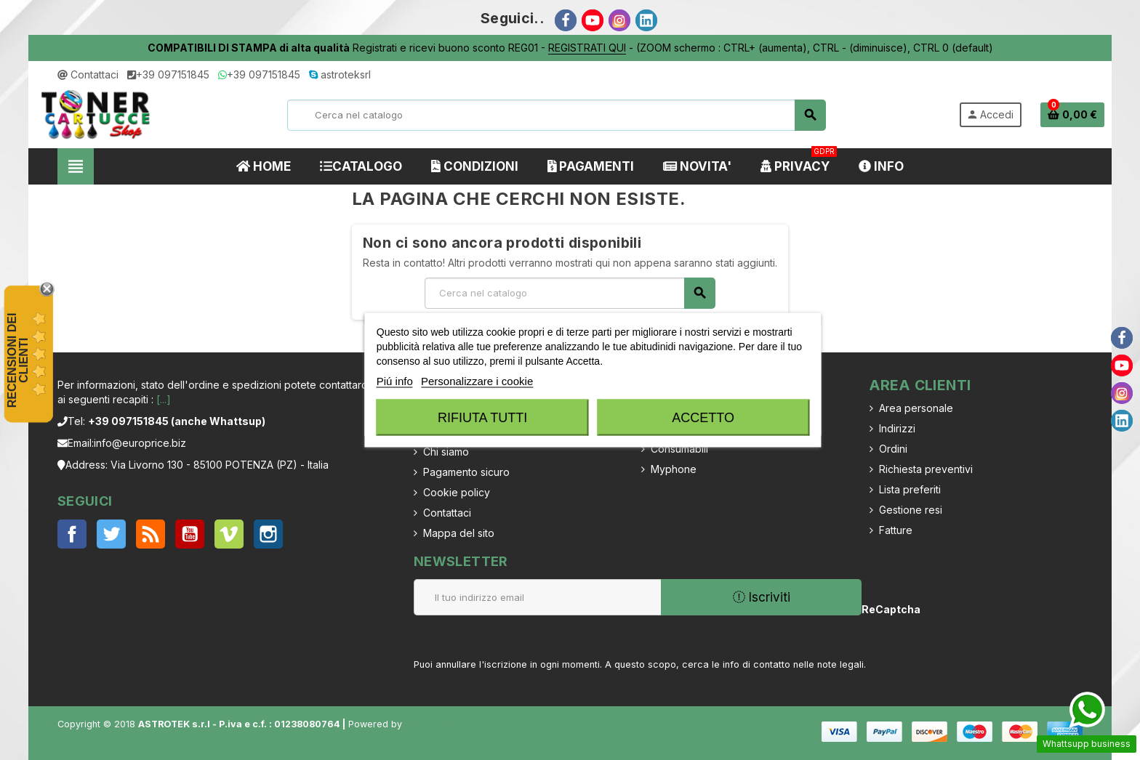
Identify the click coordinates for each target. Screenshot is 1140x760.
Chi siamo (446, 451)
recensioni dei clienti (18, 360)
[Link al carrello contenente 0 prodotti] (1072, 114)
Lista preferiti (910, 489)
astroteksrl (340, 74)
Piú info (395, 381)
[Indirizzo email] (537, 597)
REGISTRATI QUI (587, 47)
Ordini (893, 448)
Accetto (703, 418)
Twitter (111, 534)
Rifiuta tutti (482, 418)
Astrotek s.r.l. (433, 724)
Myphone (674, 469)
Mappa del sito (458, 533)
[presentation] (1005, 619)
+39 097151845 (168, 74)
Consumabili (679, 448)
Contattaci (88, 74)
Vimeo (229, 534)
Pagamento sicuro (466, 472)
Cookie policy (456, 492)
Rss (150, 534)
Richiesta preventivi (926, 469)
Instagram (268, 534)
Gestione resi (910, 510)
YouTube (189, 534)
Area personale (916, 408)
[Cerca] (556, 115)
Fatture (895, 530)
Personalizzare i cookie (477, 381)
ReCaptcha (887, 609)
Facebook (72, 534)
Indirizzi (897, 428)
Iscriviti (761, 597)
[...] (163, 399)
